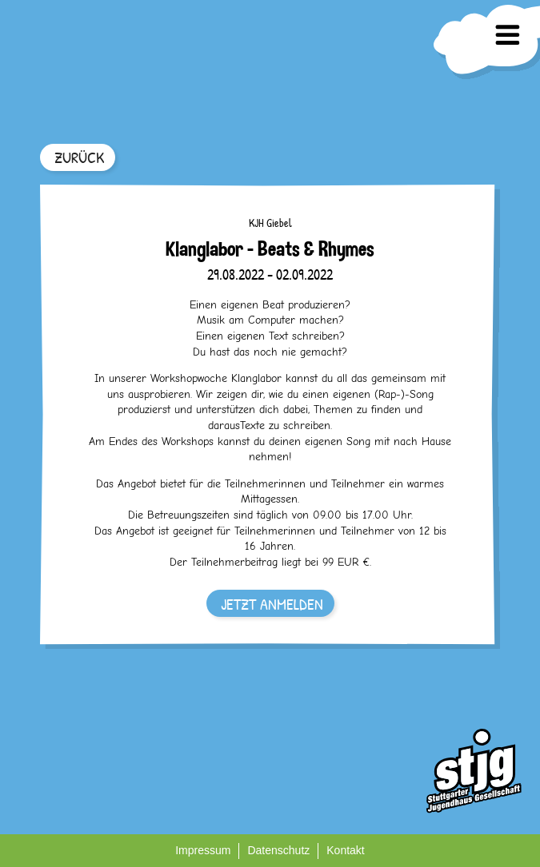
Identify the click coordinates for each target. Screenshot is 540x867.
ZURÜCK (79, 157)
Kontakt (345, 850)
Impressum (202, 850)
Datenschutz (278, 850)
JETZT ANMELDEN (272, 603)
